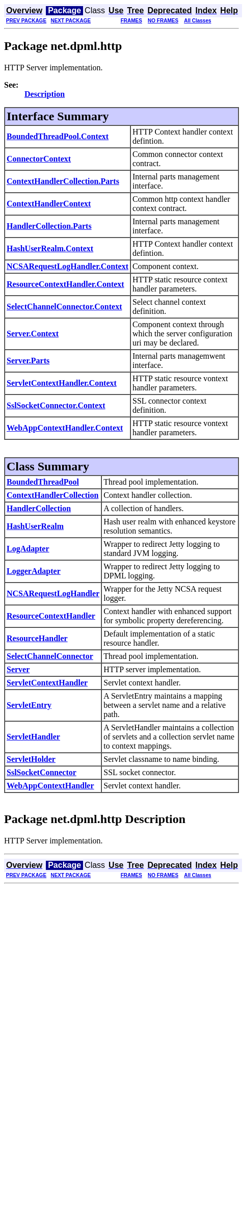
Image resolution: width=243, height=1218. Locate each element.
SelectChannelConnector (50, 656)
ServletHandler (33, 736)
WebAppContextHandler (50, 785)
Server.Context (33, 333)
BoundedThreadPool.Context (58, 136)
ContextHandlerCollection (52, 495)
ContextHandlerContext (49, 203)
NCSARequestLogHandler (53, 593)
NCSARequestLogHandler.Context (67, 266)
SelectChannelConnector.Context (64, 306)
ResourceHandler (37, 638)
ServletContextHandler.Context (62, 383)
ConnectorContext (39, 158)
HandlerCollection (39, 508)
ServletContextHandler (47, 682)
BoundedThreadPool (43, 482)
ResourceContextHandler (51, 616)
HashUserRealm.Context (50, 248)
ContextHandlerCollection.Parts (63, 181)
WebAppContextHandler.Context (65, 427)
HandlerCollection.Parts (49, 226)
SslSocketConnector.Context (56, 405)
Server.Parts (28, 360)
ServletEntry (29, 705)
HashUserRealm (35, 526)
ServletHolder (31, 759)
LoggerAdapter (34, 571)
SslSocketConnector (41, 772)
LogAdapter (28, 548)
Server (18, 669)
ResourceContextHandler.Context (65, 284)
